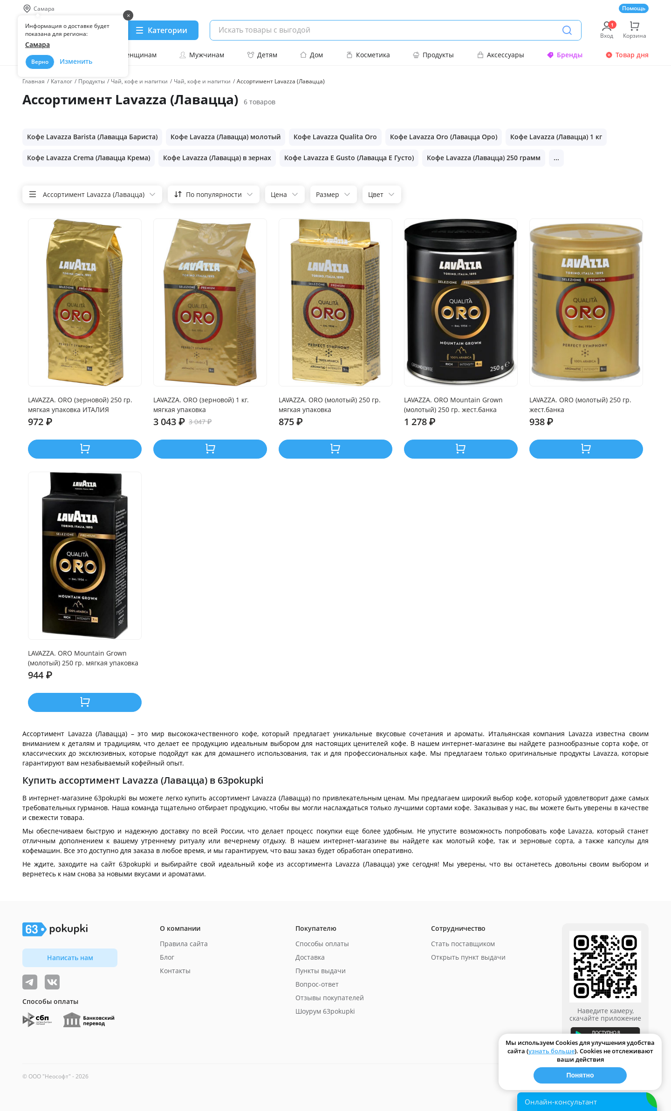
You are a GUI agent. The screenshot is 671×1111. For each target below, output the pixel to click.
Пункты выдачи (320, 970)
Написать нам (70, 957)
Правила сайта (184, 943)
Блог (167, 957)
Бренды (564, 54)
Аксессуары (500, 54)
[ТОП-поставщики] (52, 982)
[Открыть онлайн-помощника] (587, 1101)
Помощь (633, 8)
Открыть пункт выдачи (468, 957)
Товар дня (627, 54)
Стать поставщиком (463, 943)
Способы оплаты (322, 943)
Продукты (433, 54)
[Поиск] (567, 30)
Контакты (175, 970)
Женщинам (133, 54)
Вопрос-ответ (317, 984)
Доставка (310, 957)
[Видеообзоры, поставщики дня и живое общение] (29, 982)
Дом (311, 54)
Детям (262, 54)
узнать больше (551, 1051)
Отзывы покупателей (329, 997)
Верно (39, 62)
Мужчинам (201, 54)
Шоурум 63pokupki (325, 1011)
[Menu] (161, 30)
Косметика (368, 54)
